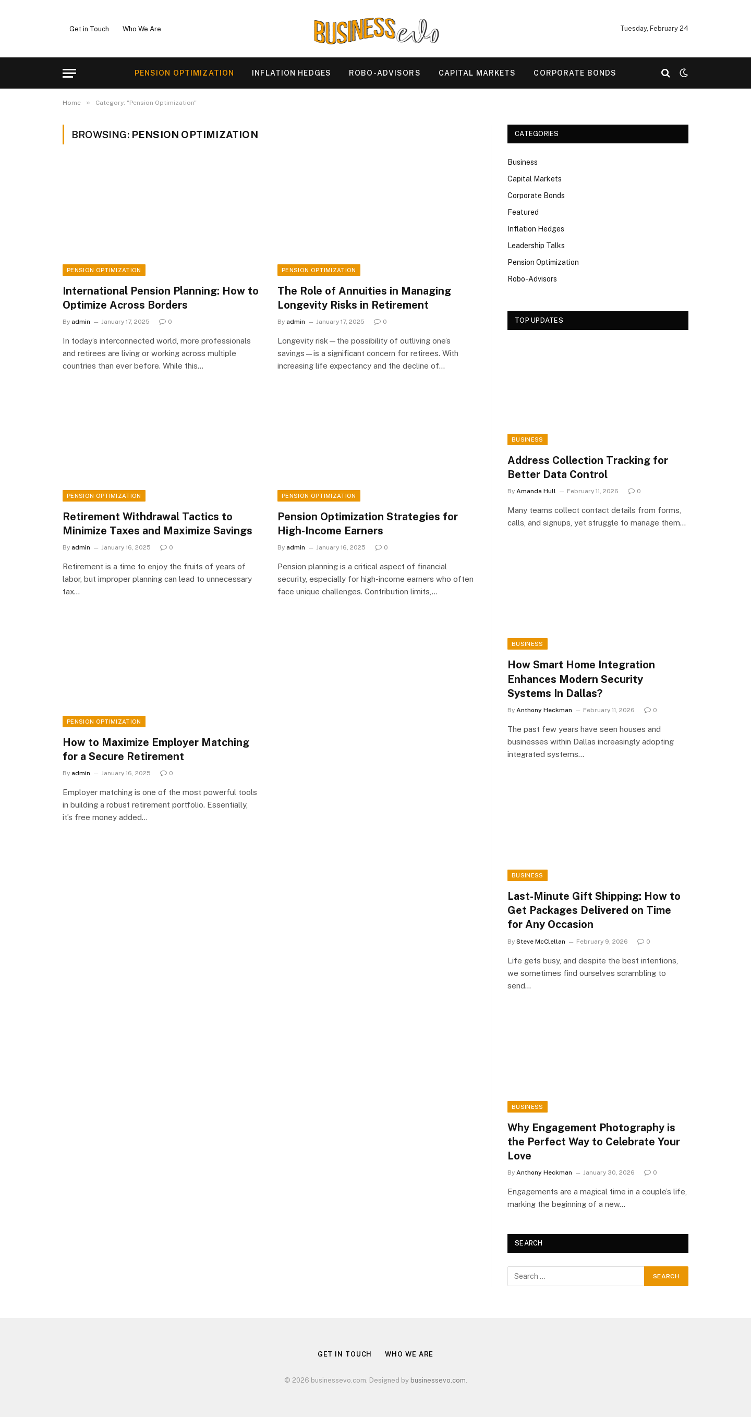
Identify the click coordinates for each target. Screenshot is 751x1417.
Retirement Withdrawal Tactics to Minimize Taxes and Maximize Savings (157, 523)
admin (80, 321)
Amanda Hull (536, 491)
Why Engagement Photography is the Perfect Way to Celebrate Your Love (593, 1141)
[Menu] (69, 73)
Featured (523, 212)
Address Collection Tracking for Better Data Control (587, 467)
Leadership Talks (536, 245)
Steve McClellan (540, 941)
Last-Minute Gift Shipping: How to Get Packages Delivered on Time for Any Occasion (594, 910)
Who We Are (142, 29)
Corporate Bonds (575, 73)
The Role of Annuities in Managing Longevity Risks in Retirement (364, 298)
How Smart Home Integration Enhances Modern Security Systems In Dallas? (581, 678)
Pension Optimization (184, 73)
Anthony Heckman (544, 710)
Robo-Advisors (385, 73)
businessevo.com (438, 1380)
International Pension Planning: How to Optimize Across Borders (161, 298)
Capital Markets (477, 73)
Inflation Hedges (291, 73)
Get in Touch (89, 29)
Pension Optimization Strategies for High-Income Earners (367, 523)
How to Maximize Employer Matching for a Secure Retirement (156, 749)
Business (522, 162)
